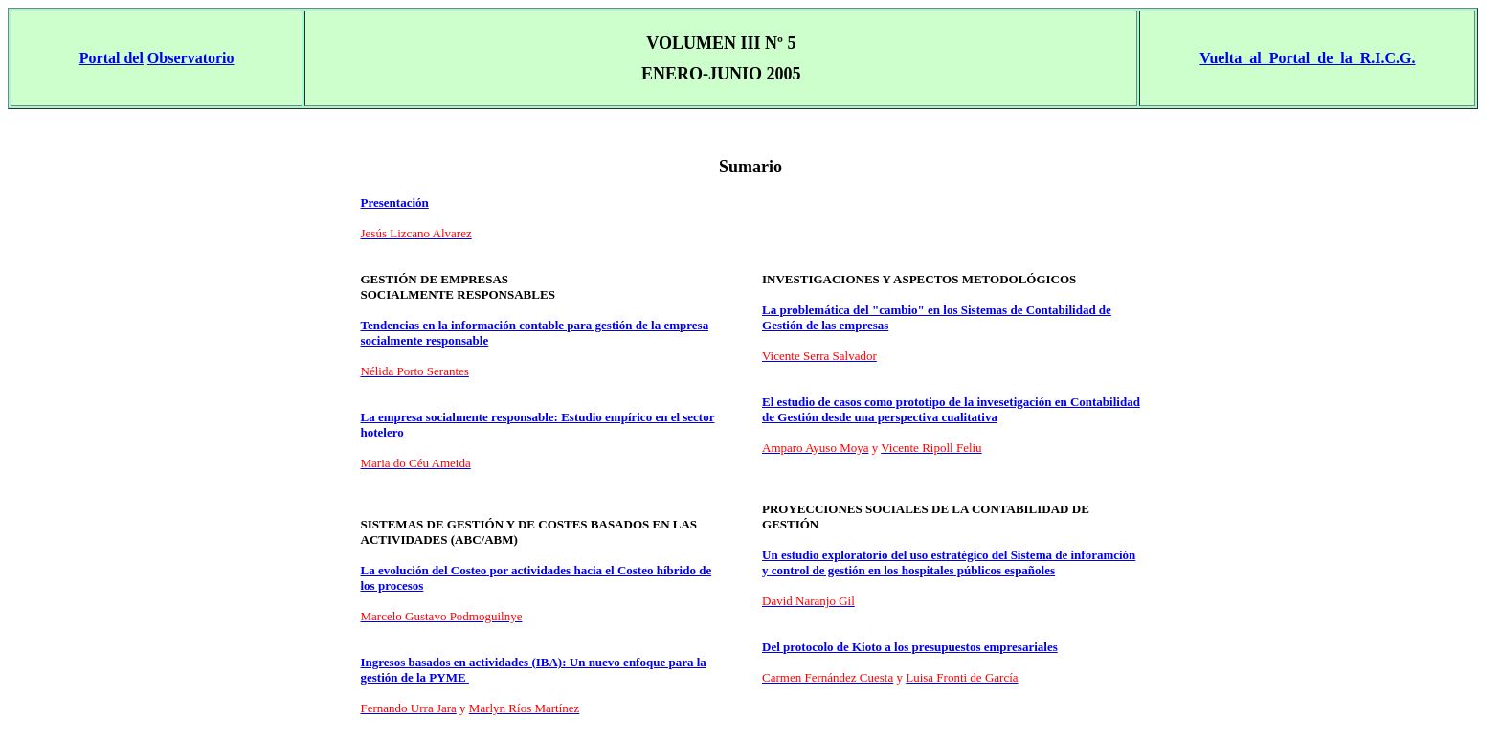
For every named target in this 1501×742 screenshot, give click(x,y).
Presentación (395, 202)
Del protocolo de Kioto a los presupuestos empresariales (910, 647)
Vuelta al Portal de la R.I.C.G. (1307, 58)
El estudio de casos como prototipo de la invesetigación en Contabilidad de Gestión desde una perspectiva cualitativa (951, 409)
